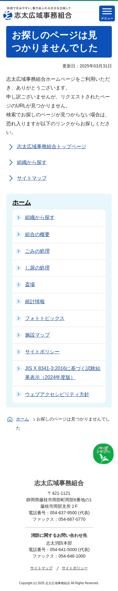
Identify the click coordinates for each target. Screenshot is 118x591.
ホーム (21, 202)
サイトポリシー (75, 568)
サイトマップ (32, 178)
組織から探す (32, 162)
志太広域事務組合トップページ (51, 146)
